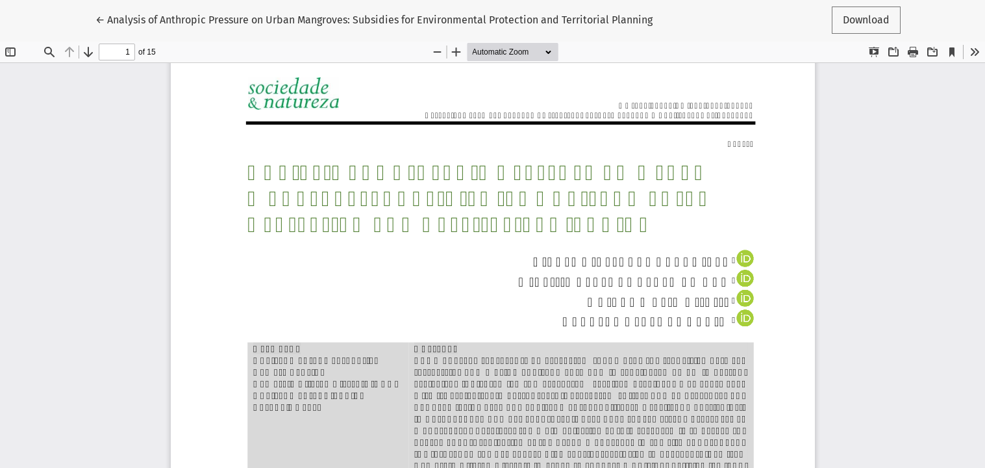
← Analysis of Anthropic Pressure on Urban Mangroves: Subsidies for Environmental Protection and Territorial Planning (374, 19)
